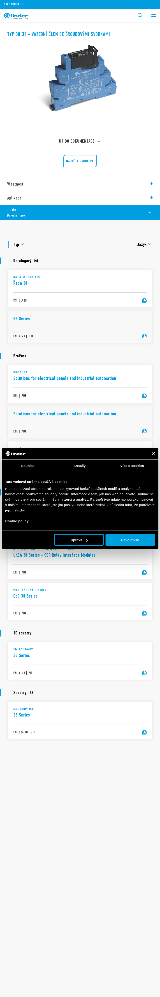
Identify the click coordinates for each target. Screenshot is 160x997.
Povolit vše (130, 540)
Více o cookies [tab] (132, 466)
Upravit (79, 540)
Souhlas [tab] (28, 466)
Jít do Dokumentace (80, 141)
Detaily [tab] (80, 466)
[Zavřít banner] (153, 453)
